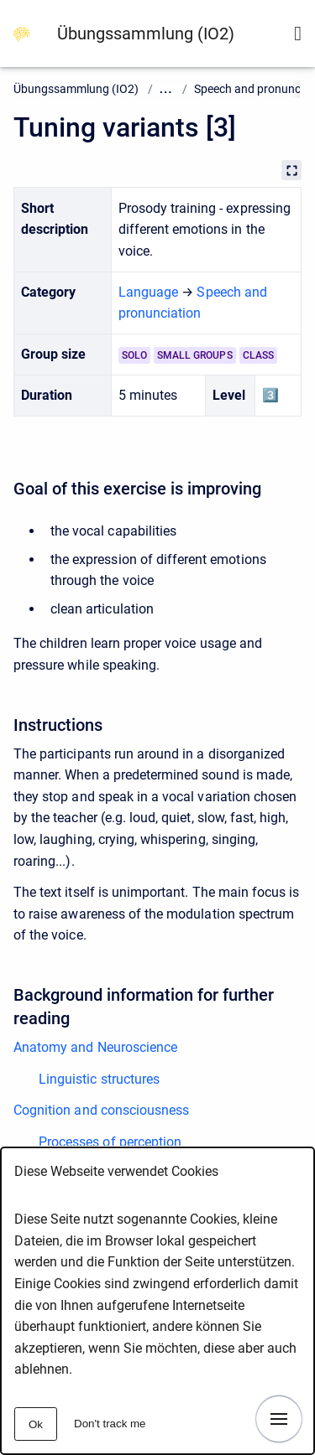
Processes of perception (110, 1142)
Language (148, 292)
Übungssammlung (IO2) (145, 33)
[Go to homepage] (21, 33)
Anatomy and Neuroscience (95, 1047)
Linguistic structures (99, 1079)
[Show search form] (298, 33)
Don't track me (110, 1423)
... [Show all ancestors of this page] (166, 89)
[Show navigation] (279, 1419)
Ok (36, 1424)
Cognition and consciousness (101, 1110)
